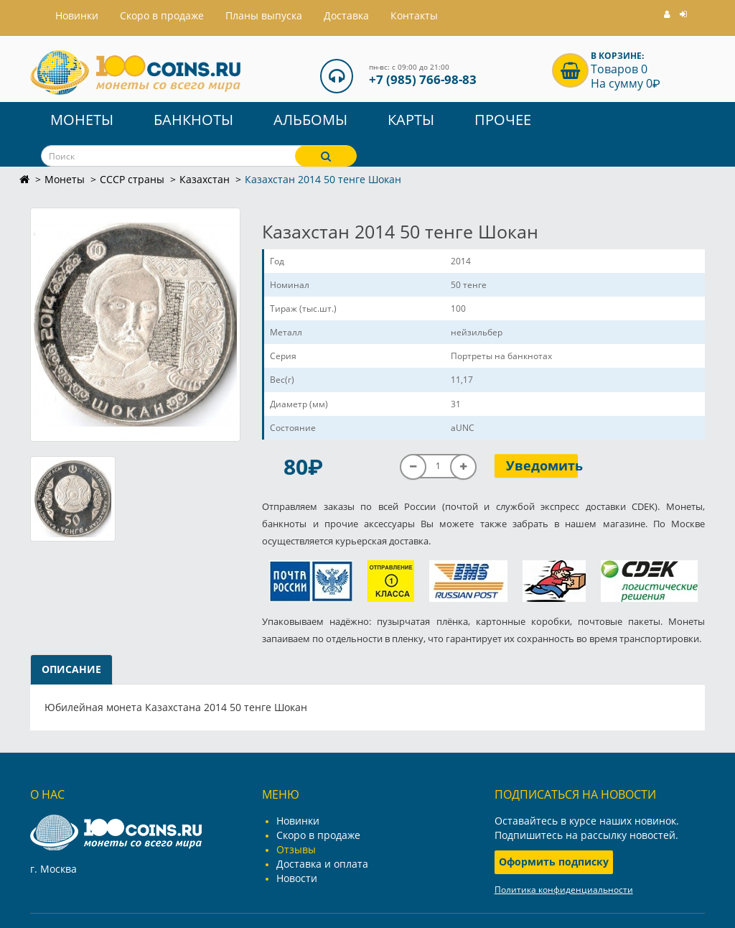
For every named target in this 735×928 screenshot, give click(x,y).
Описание (71, 669)
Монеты (81, 119)
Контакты (414, 15)
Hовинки (76, 15)
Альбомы (310, 119)
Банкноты (193, 119)
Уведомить (542, 465)
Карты (411, 119)
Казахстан (204, 179)
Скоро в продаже (162, 15)
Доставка (346, 15)
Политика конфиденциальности (564, 889)
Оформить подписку (554, 861)
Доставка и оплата (322, 864)
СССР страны (132, 179)
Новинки (297, 820)
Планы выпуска (263, 15)
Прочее (502, 119)
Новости (296, 878)
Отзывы (296, 849)
